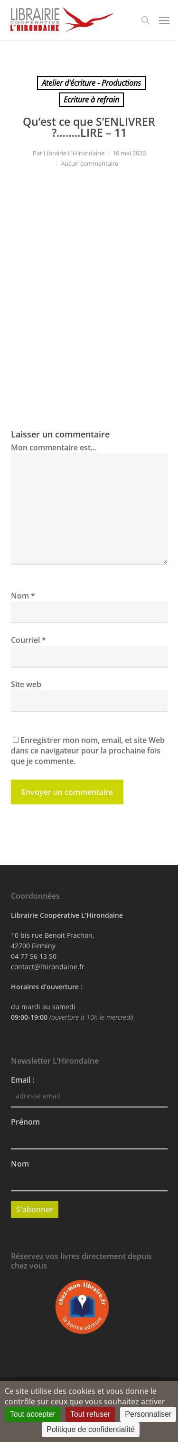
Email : (22, 1080)
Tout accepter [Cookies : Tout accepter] (33, 1414)
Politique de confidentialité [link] (91, 1429)
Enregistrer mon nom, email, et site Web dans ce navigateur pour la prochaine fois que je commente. (88, 750)
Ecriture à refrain (91, 99)
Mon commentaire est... (53, 447)
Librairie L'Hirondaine (74, 153)
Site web (26, 684)
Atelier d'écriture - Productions (91, 83)
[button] (164, 20)
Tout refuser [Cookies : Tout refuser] (90, 1414)
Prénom (25, 1122)
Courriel (28, 640)
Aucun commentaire (89, 163)
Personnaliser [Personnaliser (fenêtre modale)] (148, 1414)
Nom (23, 595)
